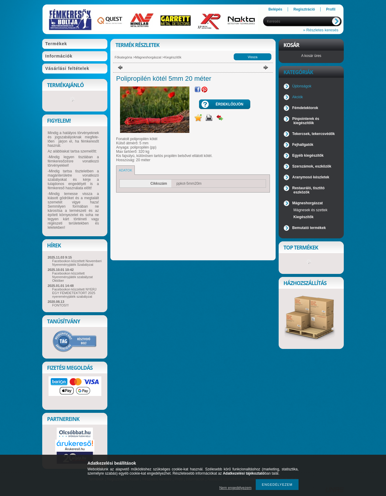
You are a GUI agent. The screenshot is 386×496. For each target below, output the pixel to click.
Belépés (275, 9)
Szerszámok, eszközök (311, 166)
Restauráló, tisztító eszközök (308, 190)
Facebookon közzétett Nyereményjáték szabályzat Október (72, 277)
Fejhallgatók (302, 145)
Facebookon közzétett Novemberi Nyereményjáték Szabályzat (77, 262)
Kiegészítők (173, 57)
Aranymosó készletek (310, 177)
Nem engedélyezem (235, 488)
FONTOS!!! (60, 305)
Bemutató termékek (309, 228)
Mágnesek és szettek (310, 210)
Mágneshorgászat (148, 57)
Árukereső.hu (74, 449)
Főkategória (123, 57)
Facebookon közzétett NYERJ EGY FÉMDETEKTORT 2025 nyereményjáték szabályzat (74, 292)
